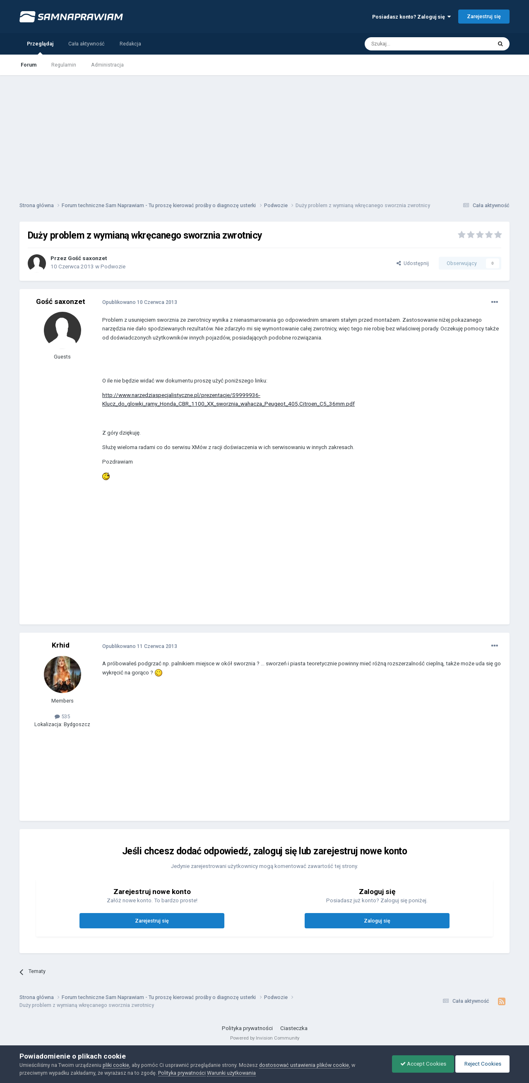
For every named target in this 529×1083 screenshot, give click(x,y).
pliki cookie (116, 1065)
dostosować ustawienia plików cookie (304, 1065)
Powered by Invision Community (264, 1038)
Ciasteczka (294, 1028)
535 (62, 716)
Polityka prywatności (247, 1028)
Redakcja (130, 44)
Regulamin (63, 65)
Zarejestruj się (484, 16)
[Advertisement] (264, 133)
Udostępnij (413, 263)
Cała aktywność (86, 44)
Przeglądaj (40, 48)
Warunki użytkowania (231, 1073)
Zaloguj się (377, 921)
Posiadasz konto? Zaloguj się (411, 17)
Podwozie (113, 266)
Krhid (61, 645)
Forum (28, 65)
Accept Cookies (421, 1064)
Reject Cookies (482, 1064)
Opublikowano (139, 302)
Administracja (107, 65)
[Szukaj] (409, 43)
